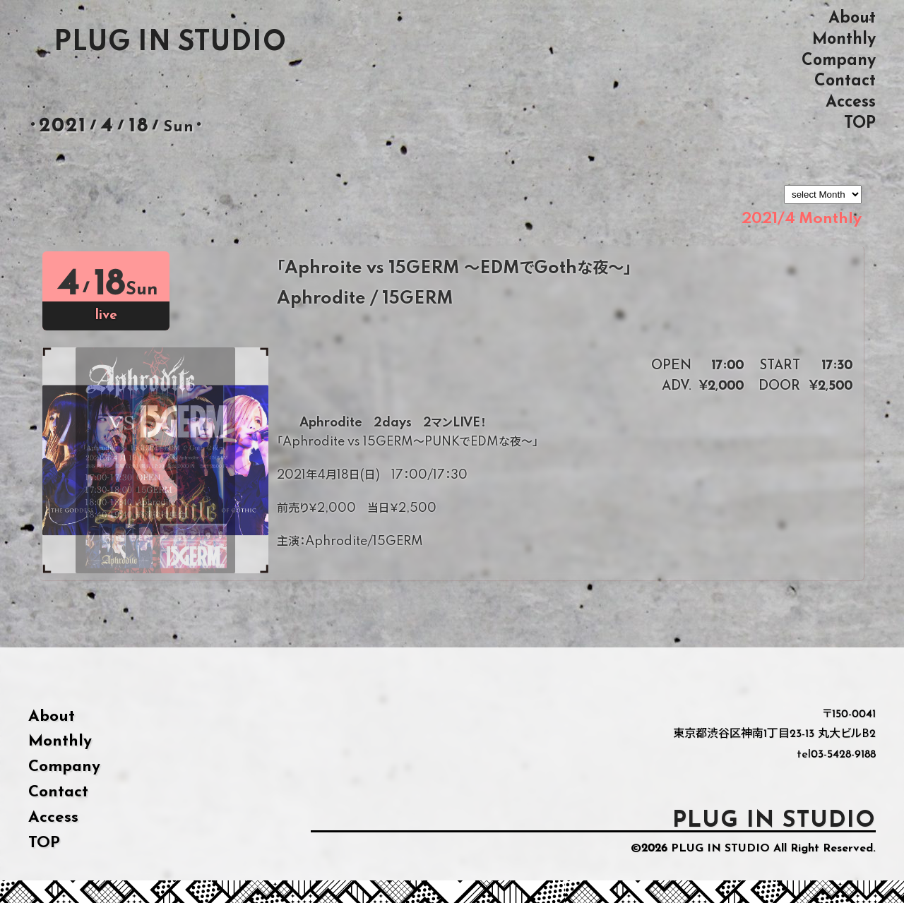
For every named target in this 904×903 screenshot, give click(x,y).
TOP (860, 123)
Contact (845, 81)
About (852, 18)
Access (851, 102)
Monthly (844, 39)
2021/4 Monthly (802, 219)
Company (839, 60)
